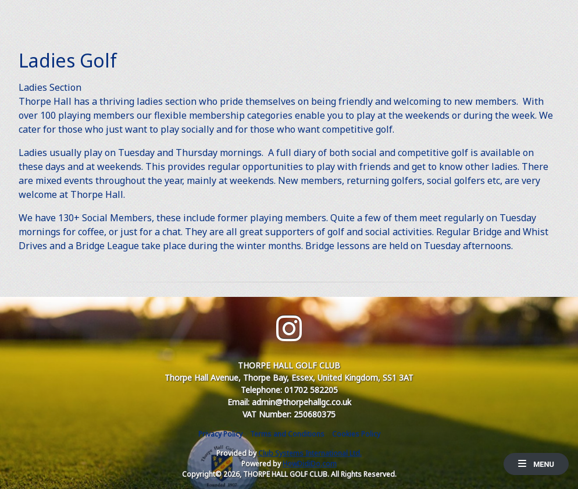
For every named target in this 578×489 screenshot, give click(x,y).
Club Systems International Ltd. (310, 453)
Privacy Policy (220, 434)
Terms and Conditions (287, 434)
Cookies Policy (356, 434)
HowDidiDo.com (310, 464)
